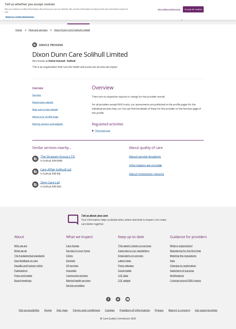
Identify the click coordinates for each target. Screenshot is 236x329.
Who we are (20, 246)
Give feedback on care (26, 260)
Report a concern (179, 310)
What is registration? (181, 246)
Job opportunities (206, 310)
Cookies (110, 310)
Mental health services (78, 280)
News (109, 18)
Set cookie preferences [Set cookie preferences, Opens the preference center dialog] (169, 7)
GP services (72, 265)
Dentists (70, 260)
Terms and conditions (86, 310)
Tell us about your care (94, 215)
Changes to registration (183, 265)
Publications (137, 18)
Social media (124, 270)
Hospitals (71, 270)
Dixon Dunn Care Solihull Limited (72, 30)
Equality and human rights (28, 265)
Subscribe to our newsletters (133, 250)
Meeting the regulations (183, 255)
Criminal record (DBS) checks (185, 280)
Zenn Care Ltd (50, 182)
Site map (62, 310)
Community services (77, 275)
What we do (20, 250)
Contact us (214, 18)
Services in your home (78, 250)
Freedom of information (135, 310)
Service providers (75, 285)
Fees (172, 260)
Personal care (102, 130)
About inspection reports (146, 174)
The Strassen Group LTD (57, 157)
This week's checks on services (134, 246)
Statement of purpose (182, 270)
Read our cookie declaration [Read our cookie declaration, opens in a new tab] (20, 14)
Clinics (69, 255)
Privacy (159, 310)
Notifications (177, 275)
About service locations (145, 157)
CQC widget (124, 280)
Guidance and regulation (176, 18)
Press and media (23, 275)
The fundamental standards (29, 255)
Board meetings (23, 280)
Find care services (78, 18)
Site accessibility (29, 310)
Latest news (124, 260)
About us (45, 18)
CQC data (123, 275)
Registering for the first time (185, 250)
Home (18, 18)
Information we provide (145, 165)
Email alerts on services (130, 255)
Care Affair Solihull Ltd (55, 169)
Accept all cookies (193, 7)
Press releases (126, 265)
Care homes (72, 246)
